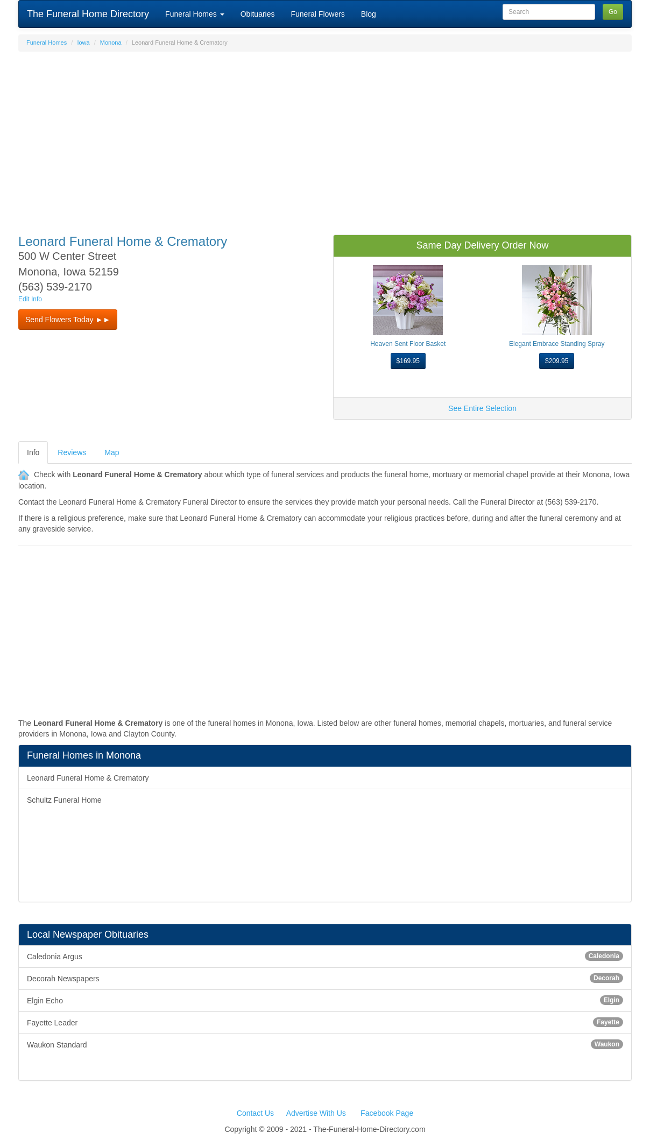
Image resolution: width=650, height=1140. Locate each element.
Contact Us (255, 1113)
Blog (368, 14)
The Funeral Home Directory (88, 14)
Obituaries (258, 14)
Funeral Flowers (317, 14)
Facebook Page (387, 1113)
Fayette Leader (325, 1022)
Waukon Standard (325, 1044)
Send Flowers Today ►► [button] (67, 319)
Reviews (72, 452)
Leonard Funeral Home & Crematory (88, 778)
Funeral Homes (194, 14)
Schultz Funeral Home (64, 800)
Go (613, 12)
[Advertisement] (325, 137)
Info (33, 452)
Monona (111, 42)
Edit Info (30, 299)
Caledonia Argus (325, 956)
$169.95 (408, 361)
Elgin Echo (325, 1000)
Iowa (83, 42)
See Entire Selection (482, 408)
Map (111, 452)
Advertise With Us (316, 1113)
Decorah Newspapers (325, 978)
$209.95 (556, 361)
